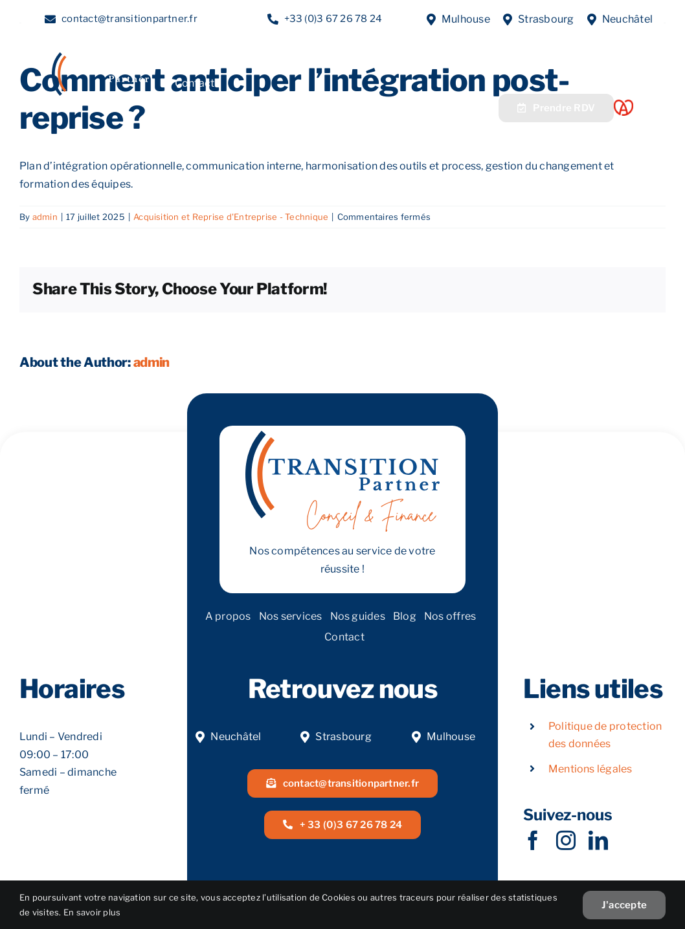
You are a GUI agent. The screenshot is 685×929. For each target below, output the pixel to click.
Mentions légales (590, 769)
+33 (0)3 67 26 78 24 (333, 19)
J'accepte (624, 905)
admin (45, 217)
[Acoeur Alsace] (623, 104)
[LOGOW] (100, 57)
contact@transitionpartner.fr (129, 19)
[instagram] (566, 840)
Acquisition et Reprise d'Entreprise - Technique (230, 217)
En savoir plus (91, 912)
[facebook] (533, 840)
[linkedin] (598, 840)
